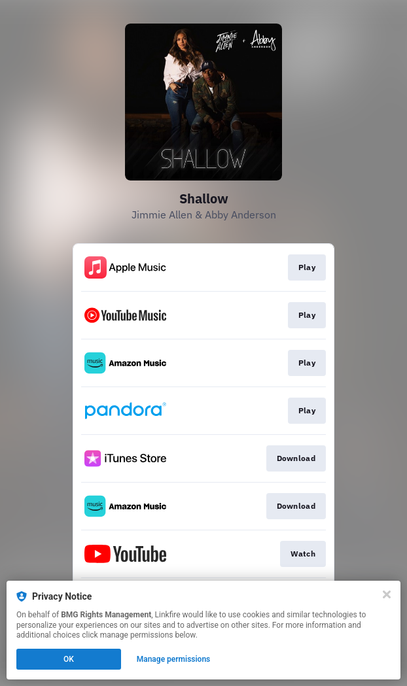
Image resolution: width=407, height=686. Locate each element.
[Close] (386, 594)
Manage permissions (174, 659)
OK (68, 659)
